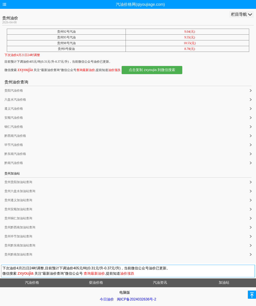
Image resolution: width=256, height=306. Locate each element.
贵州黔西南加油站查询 (19, 227)
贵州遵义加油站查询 (18, 200)
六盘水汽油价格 (15, 99)
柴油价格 (96, 282)
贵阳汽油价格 (13, 90)
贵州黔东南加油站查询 (19, 245)
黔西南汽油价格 (15, 135)
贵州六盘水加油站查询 (19, 191)
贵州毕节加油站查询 (18, 236)
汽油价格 (32, 282)
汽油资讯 (160, 282)
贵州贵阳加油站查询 (18, 182)
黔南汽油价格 (13, 163)
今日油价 (107, 299)
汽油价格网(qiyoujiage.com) (140, 4)
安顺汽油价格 (13, 117)
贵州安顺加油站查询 (18, 209)
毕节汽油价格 (13, 144)
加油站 (224, 282)
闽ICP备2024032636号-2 (136, 299)
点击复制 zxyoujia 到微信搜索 (152, 70)
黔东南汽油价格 (15, 154)
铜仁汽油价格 (13, 126)
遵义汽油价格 (13, 108)
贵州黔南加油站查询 (18, 254)
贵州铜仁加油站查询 (18, 218)
